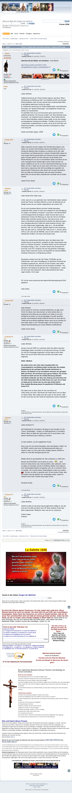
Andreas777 (9, 337)
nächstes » (67, 41)
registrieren (29, 21)
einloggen (19, 21)
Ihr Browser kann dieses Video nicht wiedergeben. (36, 569)
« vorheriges (60, 41)
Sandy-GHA (9, 140)
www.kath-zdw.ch (45, 79)
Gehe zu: (48, 540)
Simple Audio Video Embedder (36, 785)
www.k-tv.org (10, 655)
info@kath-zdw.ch (9, 737)
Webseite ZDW (25, 12)
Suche (4, 595)
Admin (7, 53)
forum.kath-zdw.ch (9, 742)
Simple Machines (43, 783)
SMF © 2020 (36, 783)
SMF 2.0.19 (29, 783)
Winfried (8, 188)
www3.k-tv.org (10, 653)
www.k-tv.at (11, 656)
